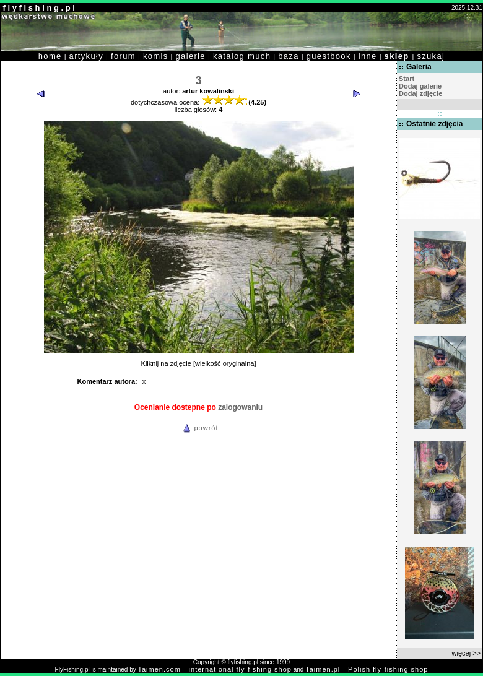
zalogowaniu (240, 407)
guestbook (329, 56)
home (50, 56)
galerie (191, 56)
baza (288, 56)
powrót (199, 427)
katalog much (242, 56)
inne (368, 56)
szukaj (431, 56)
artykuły (86, 56)
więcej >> (466, 653)
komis (155, 56)
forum (123, 56)
